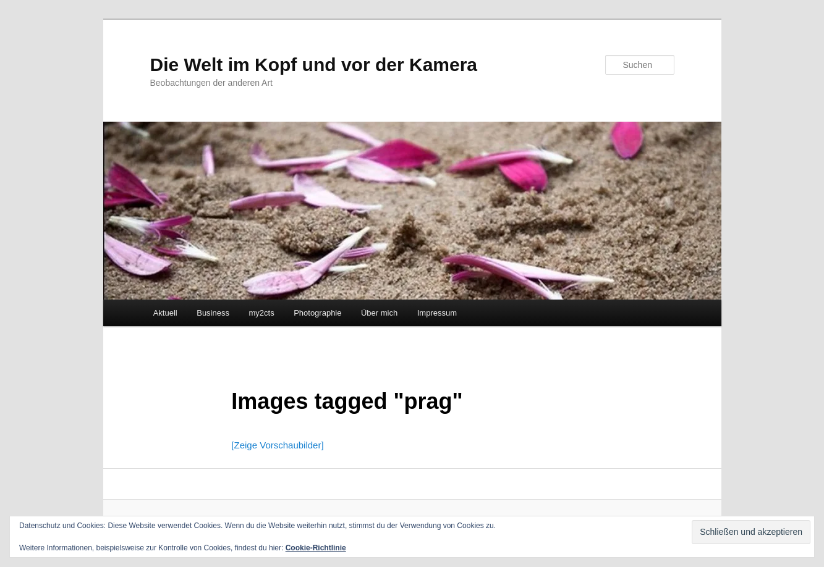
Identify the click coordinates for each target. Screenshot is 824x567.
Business (213, 312)
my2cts (261, 312)
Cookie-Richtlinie (316, 548)
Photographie (317, 312)
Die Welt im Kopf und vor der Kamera (314, 64)
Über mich (379, 312)
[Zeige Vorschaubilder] (277, 445)
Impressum (437, 312)
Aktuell (165, 312)
